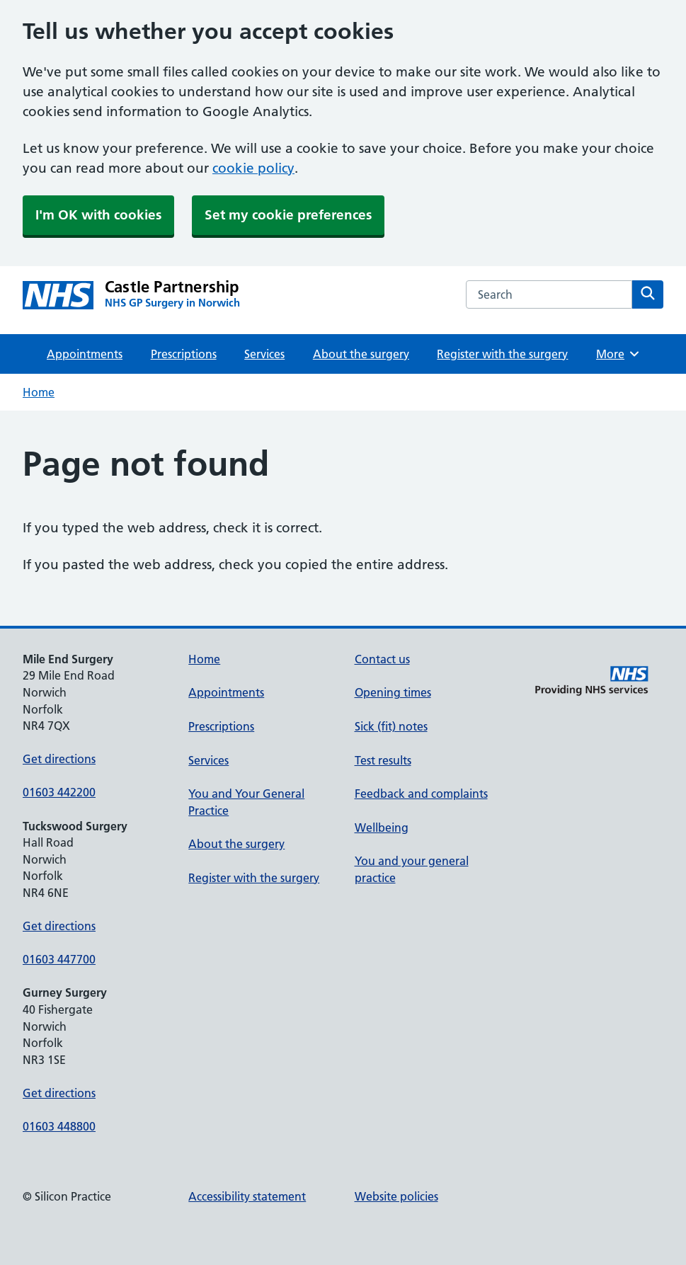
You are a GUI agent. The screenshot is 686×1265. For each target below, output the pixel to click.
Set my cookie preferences (288, 215)
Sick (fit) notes (391, 726)
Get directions (59, 759)
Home (39, 392)
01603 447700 (59, 959)
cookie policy (253, 168)
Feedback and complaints (421, 793)
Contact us (382, 659)
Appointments (84, 354)
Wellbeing (381, 827)
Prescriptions (184, 354)
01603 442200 (59, 792)
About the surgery (361, 354)
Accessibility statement (247, 1196)
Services (264, 354)
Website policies (396, 1196)
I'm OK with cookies (98, 215)
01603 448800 (59, 1126)
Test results (383, 760)
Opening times (393, 692)
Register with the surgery (502, 354)
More (618, 353)
